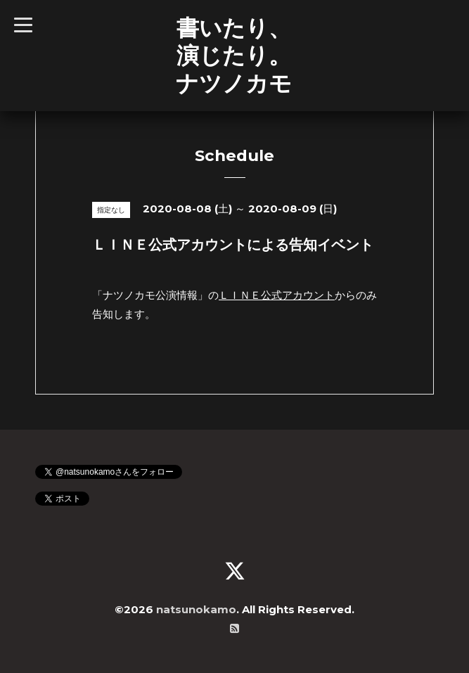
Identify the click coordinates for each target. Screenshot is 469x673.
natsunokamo (196, 609)
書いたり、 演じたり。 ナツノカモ (234, 55)
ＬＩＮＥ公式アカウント (277, 295)
